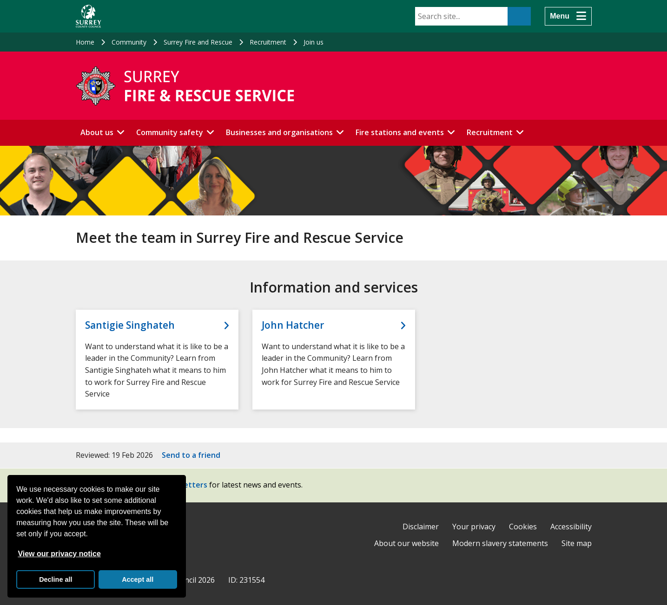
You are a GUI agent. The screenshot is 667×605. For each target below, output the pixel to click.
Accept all (137, 579)
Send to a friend (191, 455)
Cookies (523, 526)
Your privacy (473, 526)
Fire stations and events (400, 132)
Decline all (55, 579)
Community (129, 42)
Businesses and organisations (279, 132)
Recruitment (268, 42)
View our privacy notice (59, 554)
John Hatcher (293, 325)
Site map (576, 543)
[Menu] (568, 16)
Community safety (169, 132)
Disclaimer (421, 526)
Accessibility (571, 526)
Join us (314, 42)
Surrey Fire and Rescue (198, 42)
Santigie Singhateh (130, 325)
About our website (406, 543)
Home (85, 42)
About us (96, 132)
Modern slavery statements (500, 543)
